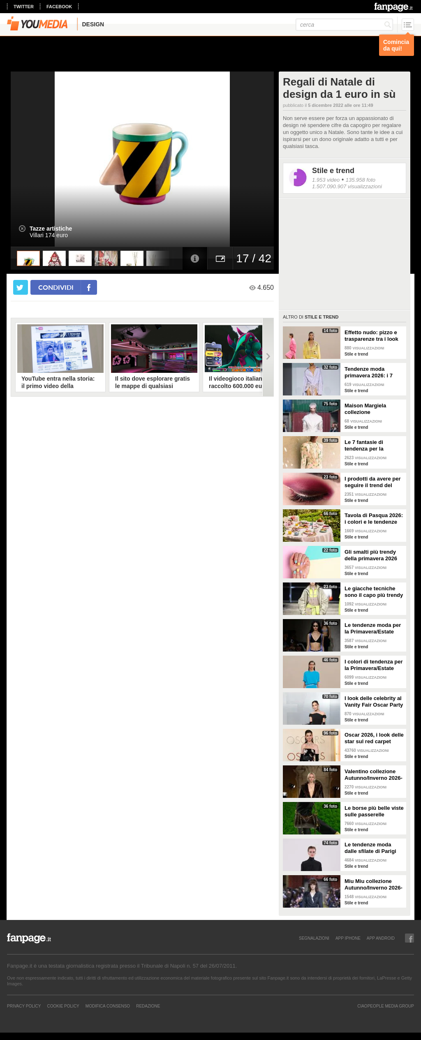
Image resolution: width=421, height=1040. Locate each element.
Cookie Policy (63, 1006)
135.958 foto (360, 180)
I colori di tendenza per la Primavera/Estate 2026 (374, 665)
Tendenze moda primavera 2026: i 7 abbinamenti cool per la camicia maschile (371, 372)
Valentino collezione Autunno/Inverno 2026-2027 (373, 774)
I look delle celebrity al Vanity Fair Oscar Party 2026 (374, 701)
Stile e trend (333, 170)
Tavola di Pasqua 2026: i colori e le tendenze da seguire (374, 518)
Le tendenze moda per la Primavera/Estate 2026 (373, 628)
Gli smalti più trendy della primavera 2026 (371, 555)
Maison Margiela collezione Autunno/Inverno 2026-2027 (373, 409)
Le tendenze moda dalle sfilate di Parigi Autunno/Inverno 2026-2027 (373, 848)
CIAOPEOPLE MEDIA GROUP (385, 1006)
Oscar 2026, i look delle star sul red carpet (374, 738)
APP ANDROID (381, 938)
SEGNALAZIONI (314, 938)
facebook (59, 6)
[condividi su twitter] (20, 287)
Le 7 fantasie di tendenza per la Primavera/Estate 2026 (373, 445)
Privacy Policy (24, 1006)
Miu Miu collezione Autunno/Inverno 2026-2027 (373, 884)
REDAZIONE (148, 1006)
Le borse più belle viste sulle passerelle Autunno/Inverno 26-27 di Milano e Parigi (374, 811)
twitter (24, 6)
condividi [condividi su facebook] (56, 287)
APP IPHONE (348, 938)
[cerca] (344, 24)
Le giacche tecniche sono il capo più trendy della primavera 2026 (374, 592)
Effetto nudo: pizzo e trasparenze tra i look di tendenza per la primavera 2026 (371, 335)
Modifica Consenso (108, 1006)
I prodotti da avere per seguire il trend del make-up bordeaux (373, 482)
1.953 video (326, 180)
